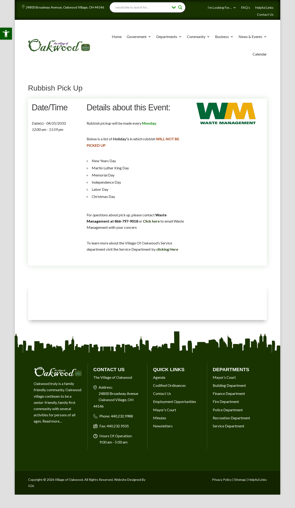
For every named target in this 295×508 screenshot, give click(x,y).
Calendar (260, 54)
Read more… (52, 421)
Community (196, 36)
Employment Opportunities (174, 401)
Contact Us (265, 14)
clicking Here (167, 249)
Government (137, 36)
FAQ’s (245, 7)
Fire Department (226, 401)
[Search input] (142, 7)
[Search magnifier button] (180, 7)
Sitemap (240, 480)
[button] (6, 34)
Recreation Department (231, 418)
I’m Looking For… (220, 7)
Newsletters (163, 426)
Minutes (159, 418)
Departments (166, 36)
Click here (151, 221)
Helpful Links (264, 7)
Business (222, 36)
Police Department (228, 410)
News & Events (250, 36)
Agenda (159, 377)
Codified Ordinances (169, 385)
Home (117, 36)
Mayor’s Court (164, 410)
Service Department (228, 426)
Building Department (229, 385)
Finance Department (229, 393)
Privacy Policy (222, 480)
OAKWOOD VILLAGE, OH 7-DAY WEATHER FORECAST (147, 302)
